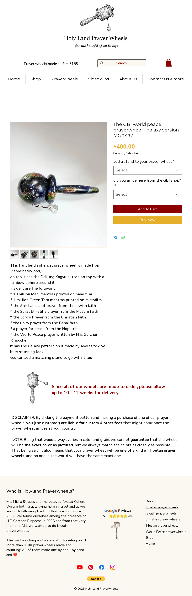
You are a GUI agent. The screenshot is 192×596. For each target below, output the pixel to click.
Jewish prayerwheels (161, 513)
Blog (149, 537)
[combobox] (147, 170)
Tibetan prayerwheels (162, 507)
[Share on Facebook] (116, 237)
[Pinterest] (90, 567)
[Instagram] (112, 567)
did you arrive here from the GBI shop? (147, 183)
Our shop (152, 501)
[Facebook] (101, 567)
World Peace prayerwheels (166, 532)
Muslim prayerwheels (162, 525)
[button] (168, 62)
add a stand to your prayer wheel (144, 161)
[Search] (123, 63)
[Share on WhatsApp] (123, 237)
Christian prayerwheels (163, 519)
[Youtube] (79, 567)
